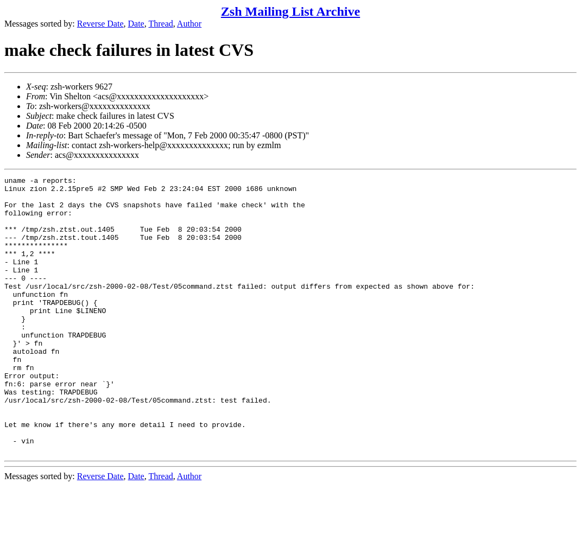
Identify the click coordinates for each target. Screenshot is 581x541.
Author (189, 23)
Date (136, 23)
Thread (160, 23)
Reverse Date (100, 23)
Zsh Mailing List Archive (290, 11)
